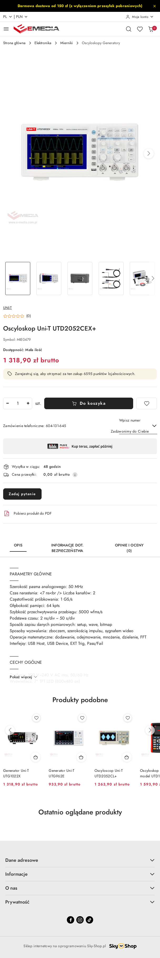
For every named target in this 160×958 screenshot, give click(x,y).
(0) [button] (28, 316)
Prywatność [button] (80, 902)
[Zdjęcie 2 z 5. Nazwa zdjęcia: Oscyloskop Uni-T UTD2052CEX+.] (48, 278)
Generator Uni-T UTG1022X (16, 773)
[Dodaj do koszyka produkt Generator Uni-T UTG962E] (81, 757)
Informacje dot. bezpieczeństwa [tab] (67, 548)
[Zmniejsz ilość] (7, 403)
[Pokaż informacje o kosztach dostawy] (75, 475)
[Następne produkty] (150, 730)
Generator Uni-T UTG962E (61, 773)
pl (7, 16)
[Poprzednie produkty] (10, 730)
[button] (149, 153)
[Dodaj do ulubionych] (146, 403)
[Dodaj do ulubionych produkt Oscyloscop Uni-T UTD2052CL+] (128, 718)
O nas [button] (80, 888)
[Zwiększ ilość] (28, 403)
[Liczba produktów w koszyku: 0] (151, 29)
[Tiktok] (89, 920)
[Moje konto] (140, 16)
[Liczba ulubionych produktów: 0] (140, 29)
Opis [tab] (18, 545)
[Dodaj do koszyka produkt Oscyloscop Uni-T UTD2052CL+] (127, 757)
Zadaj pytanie (22, 493)
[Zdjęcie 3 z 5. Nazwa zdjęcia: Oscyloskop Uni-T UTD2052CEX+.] (80, 278)
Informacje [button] (80, 874)
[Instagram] (80, 920)
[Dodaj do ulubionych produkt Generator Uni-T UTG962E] (82, 718)
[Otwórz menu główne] (6, 29)
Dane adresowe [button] (80, 860)
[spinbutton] (17, 403)
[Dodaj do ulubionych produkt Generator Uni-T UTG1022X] (36, 718)
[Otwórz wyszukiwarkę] (129, 29)
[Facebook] (70, 920)
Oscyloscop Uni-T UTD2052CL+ (108, 773)
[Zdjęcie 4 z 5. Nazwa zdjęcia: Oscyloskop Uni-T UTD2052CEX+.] (111, 278)
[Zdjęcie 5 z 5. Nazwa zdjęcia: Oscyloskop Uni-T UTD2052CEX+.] (142, 278)
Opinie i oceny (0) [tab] (129, 548)
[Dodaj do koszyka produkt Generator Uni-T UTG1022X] (35, 757)
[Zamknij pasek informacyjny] (154, 6)
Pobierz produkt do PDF (27, 513)
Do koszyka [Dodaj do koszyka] (89, 403)
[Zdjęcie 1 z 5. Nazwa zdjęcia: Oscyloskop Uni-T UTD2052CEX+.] (17, 278)
